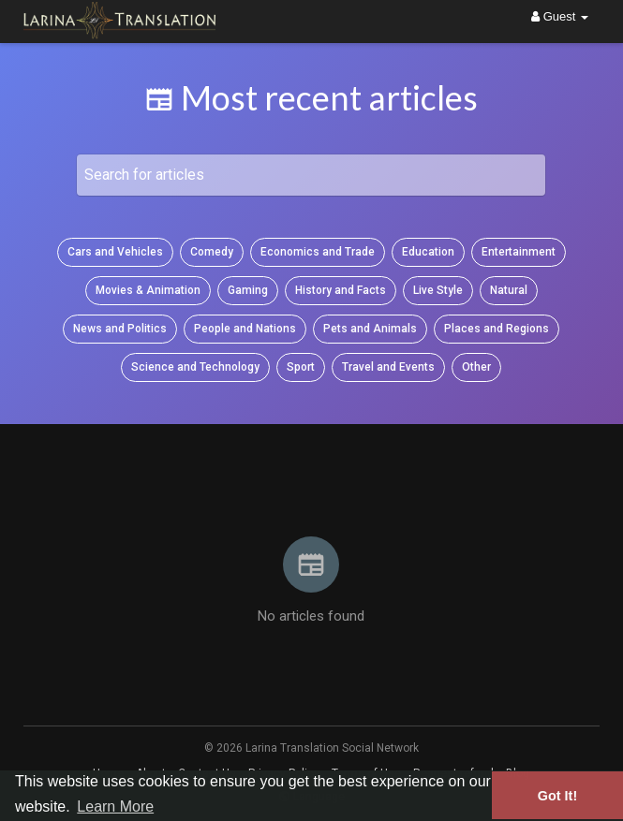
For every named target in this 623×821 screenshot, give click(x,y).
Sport (301, 367)
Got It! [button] (557, 795)
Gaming (248, 290)
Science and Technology (195, 367)
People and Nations (245, 328)
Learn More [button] (115, 806)
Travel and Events (388, 367)
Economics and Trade (317, 251)
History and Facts (340, 290)
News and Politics (120, 328)
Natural (508, 290)
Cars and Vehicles (115, 251)
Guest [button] (559, 16)
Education (428, 251)
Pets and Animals (370, 328)
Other (476, 367)
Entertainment (519, 251)
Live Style (438, 290)
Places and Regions (496, 328)
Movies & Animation (148, 290)
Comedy (211, 251)
